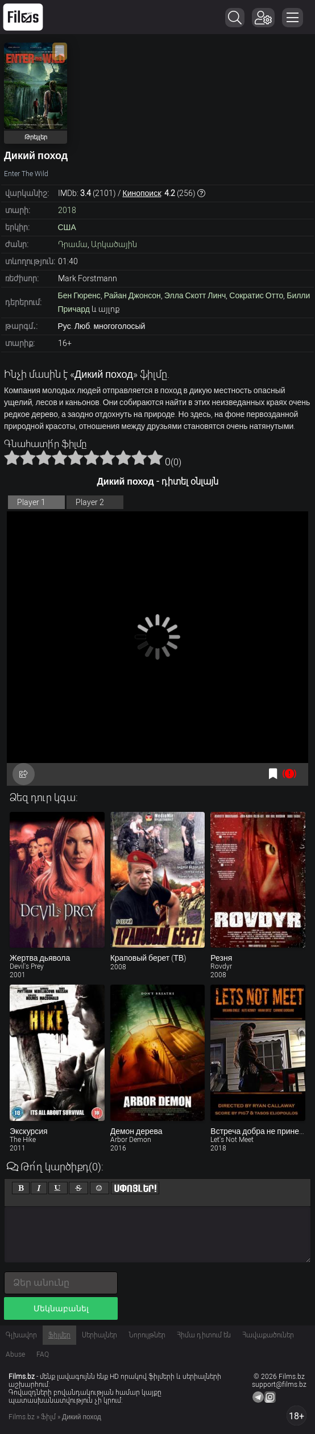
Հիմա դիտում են (204, 1335)
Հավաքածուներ (268, 1335)
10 (155, 457)
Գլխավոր (21, 1335)
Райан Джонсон (132, 295)
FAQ (42, 1354)
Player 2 (90, 502)
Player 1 (31, 502)
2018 (67, 210)
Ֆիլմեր (59, 1335)
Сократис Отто (256, 295)
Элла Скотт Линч (195, 295)
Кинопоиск (142, 193)
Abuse (15, 1354)
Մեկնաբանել (61, 1308)
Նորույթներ (147, 1335)
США (67, 227)
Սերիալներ (99, 1335)
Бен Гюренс (79, 295)
